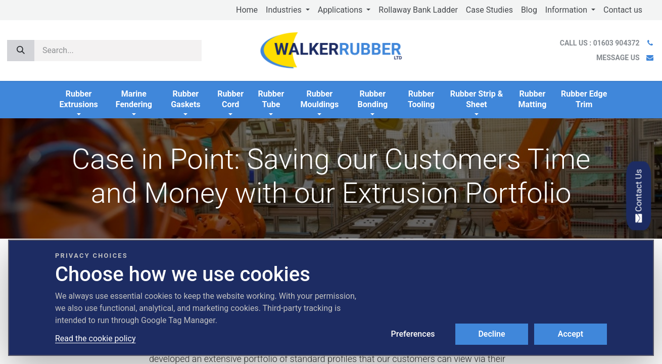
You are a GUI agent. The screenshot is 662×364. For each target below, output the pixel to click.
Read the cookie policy (95, 338)
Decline (491, 334)
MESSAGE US (617, 58)
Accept (570, 334)
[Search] (20, 50)
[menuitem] (247, 10)
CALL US (600, 43)
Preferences (413, 334)
